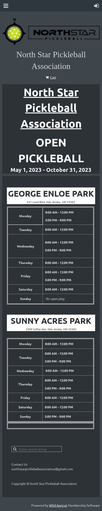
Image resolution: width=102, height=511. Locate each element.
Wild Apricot (58, 505)
